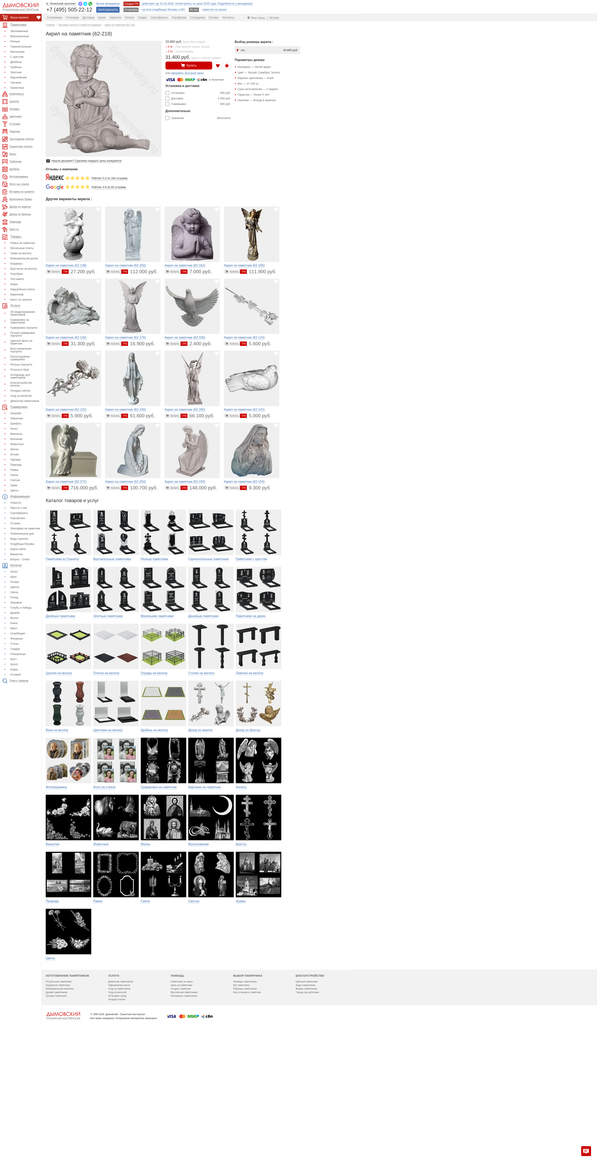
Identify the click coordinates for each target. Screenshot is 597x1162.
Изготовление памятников (67, 1091)
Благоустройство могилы (21, 384)
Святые (15, 480)
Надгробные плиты (22, 289)
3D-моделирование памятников (22, 313)
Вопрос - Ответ (20, 559)
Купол (14, 664)
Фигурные (16, 638)
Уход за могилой (20, 395)
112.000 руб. (139, 271)
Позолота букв (19, 369)
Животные (17, 444)
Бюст (13, 659)
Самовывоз (201, 104)
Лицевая (15, 413)
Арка (13, 576)
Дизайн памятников (56, 1107)
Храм (13, 485)
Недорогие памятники (58, 1100)
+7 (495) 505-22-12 (69, 9)
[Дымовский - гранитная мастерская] (18, 7)
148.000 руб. (199, 487)
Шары (14, 284)
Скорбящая (17, 633)
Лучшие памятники (56, 1111)
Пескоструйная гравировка (20, 358)
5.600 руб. (255, 343)
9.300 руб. (255, 487)
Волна (14, 618)
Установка (201, 93)
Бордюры (16, 263)
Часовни (15, 82)
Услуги (113, 1091)
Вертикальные (19, 36)
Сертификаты (19, 513)
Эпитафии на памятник (25, 528)
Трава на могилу (20, 253)
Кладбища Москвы (22, 543)
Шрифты (15, 423)
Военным (16, 439)
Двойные (16, 62)
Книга (13, 623)
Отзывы (15, 523)
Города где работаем (307, 1107)
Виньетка (16, 433)
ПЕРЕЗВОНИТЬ (108, 9)
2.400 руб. (196, 343)
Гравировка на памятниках (19, 321)
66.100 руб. (197, 415)
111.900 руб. (258, 271)
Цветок (14, 587)
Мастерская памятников (184, 1107)
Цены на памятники (181, 1100)
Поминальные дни (22, 533)
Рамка (14, 469)
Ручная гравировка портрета (22, 334)
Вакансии (16, 554)
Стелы (14, 643)
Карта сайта (18, 549)
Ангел (14, 428)
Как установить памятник (247, 1107)
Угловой (15, 674)
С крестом (16, 56)
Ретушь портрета (21, 364)
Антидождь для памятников (20, 376)
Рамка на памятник (22, 243)
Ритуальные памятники (58, 1096)
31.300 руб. (79, 343)
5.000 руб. (255, 415)
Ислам (14, 454)
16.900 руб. (138, 343)
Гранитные (17, 87)
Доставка (201, 98)
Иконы (14, 449)
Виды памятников (305, 1100)
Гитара (14, 581)
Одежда (15, 459)
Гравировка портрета (23, 327)
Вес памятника (241, 1100)
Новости (15, 502)
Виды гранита (19, 538)
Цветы (14, 490)
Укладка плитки (20, 390)
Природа (16, 464)
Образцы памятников (245, 1104)
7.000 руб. (196, 271)
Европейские (18, 77)
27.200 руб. (79, 271)
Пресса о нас (18, 507)
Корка (14, 669)
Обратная (16, 418)
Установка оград (117, 1111)
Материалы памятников (184, 1111)
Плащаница (18, 654)
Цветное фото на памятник (21, 342)
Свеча (14, 475)
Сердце (15, 648)
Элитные (16, 72)
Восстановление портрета (20, 350)
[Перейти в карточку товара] (54, 271)
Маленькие (17, 51)
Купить (189, 65)
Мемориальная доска (24, 258)
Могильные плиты (22, 248)
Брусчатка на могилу (23, 268)
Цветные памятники (307, 1096)
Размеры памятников (245, 1096)
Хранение (201, 118)
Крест (14, 628)
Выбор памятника (247, 1091)
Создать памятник (181, 1104)
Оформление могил (119, 1100)
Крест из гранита (21, 299)
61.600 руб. (138, 415)
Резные (15, 41)
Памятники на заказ (182, 1096)
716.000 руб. (80, 487)
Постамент (17, 279)
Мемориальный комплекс (60, 1104)
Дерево (15, 612)
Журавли (16, 602)
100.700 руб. (139, 487)
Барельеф (17, 294)
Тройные (16, 67)
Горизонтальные (20, 46)
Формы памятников (306, 1104)
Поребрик (16, 273)
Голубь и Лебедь (21, 607)
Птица (14, 597)
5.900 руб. (77, 415)
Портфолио (17, 518)
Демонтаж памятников (24, 401)
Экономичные (19, 31)
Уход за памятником (119, 1104)
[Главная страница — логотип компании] (63, 1131)
